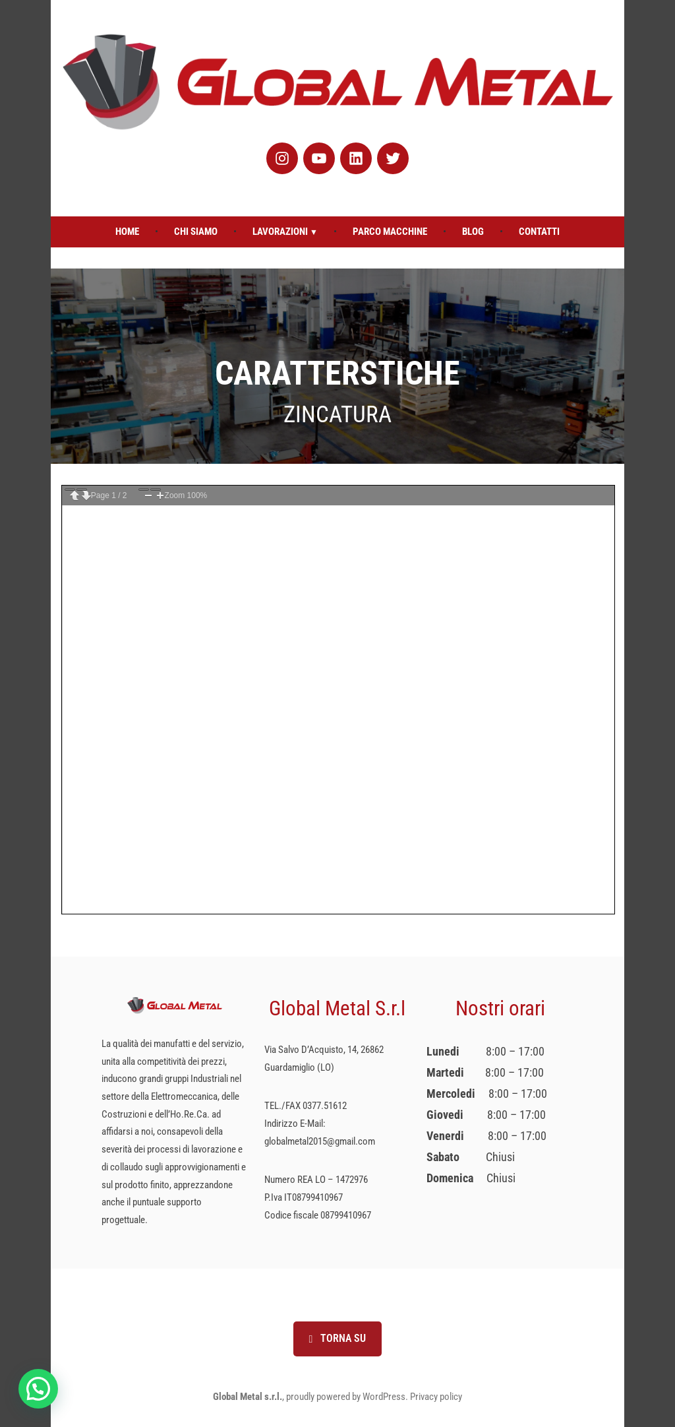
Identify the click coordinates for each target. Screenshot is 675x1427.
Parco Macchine (390, 232)
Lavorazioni (280, 232)
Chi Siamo (196, 232)
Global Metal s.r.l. (247, 1397)
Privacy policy (436, 1397)
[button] (38, 1389)
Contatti (539, 232)
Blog (473, 232)
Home (127, 232)
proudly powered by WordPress (345, 1397)
